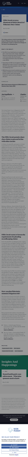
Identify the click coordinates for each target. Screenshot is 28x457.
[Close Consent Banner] (14, 452)
